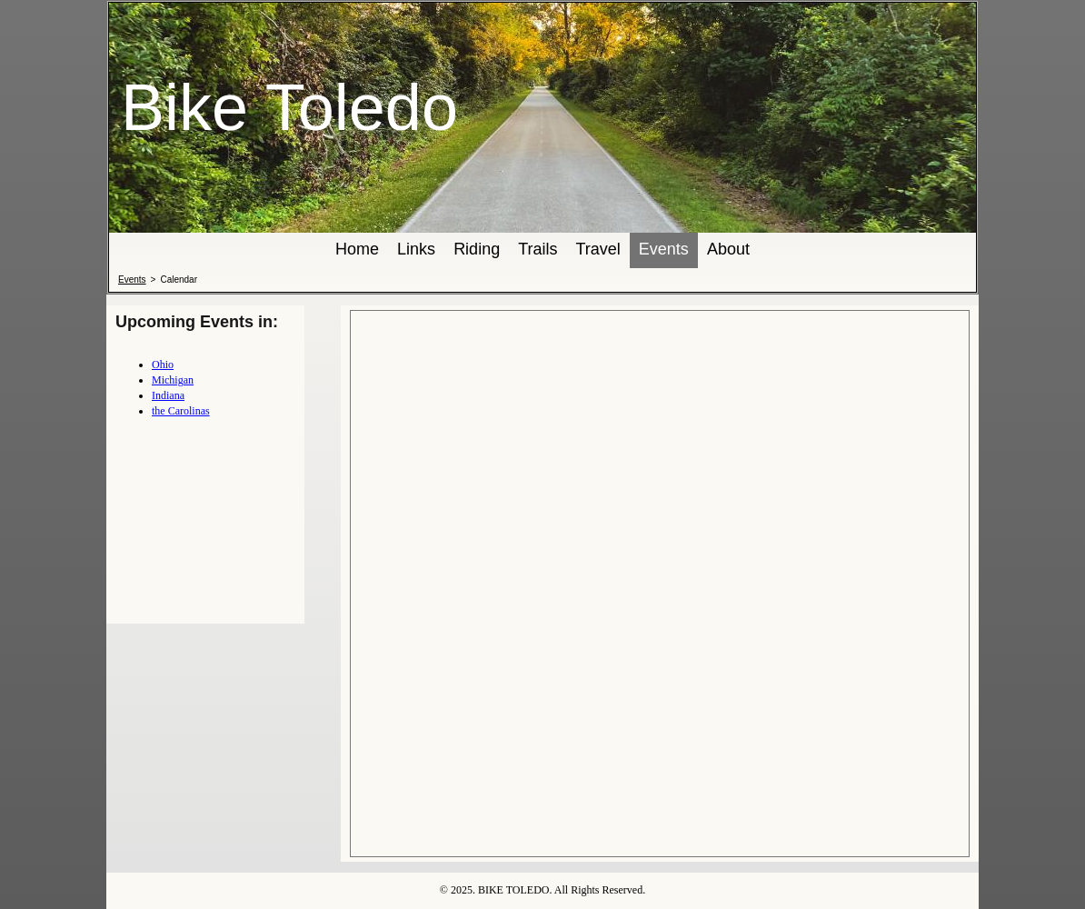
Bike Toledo (289, 107)
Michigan (173, 380)
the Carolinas (181, 411)
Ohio (163, 364)
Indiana (168, 395)
